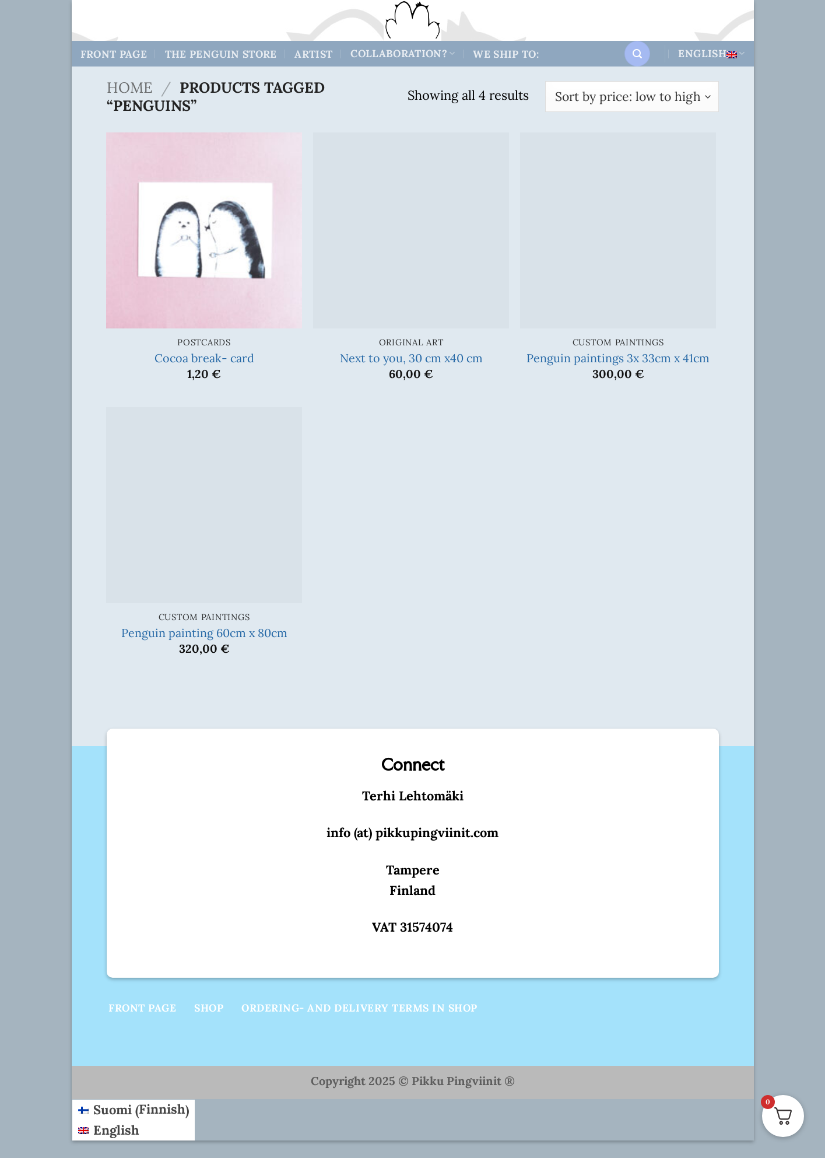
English (711, 53)
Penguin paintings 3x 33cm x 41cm (618, 358)
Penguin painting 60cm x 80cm (204, 632)
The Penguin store (221, 54)
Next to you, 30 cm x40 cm (411, 358)
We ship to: (506, 54)
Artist (313, 54)
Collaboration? (402, 53)
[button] (637, 54)
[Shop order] (632, 96)
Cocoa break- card (204, 358)
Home (130, 87)
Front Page (114, 54)
